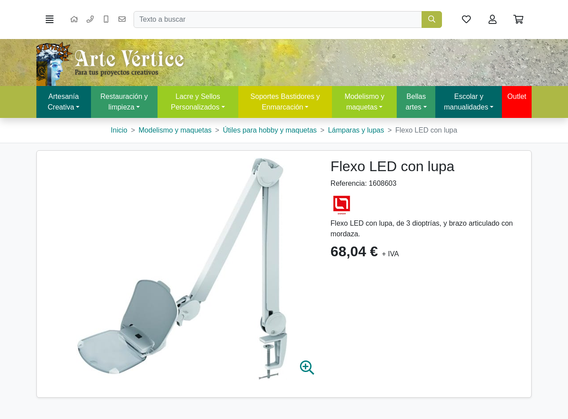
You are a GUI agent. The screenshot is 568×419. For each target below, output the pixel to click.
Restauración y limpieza (124, 102)
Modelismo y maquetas (364, 102)
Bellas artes (416, 102)
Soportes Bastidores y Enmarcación (285, 102)
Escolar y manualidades (466, 102)
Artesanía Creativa (63, 102)
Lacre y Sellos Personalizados (195, 102)
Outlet (516, 96)
